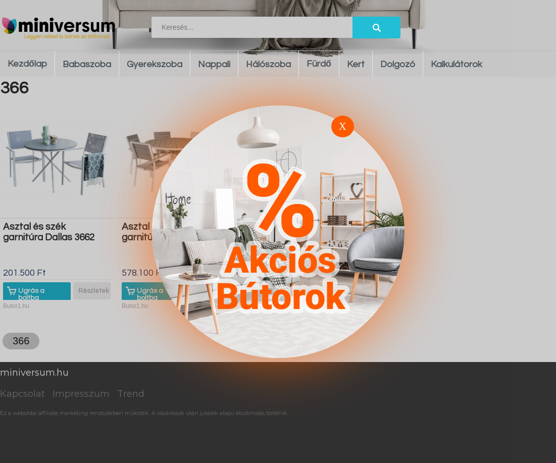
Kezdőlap (27, 64)
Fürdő (319, 64)
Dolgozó (397, 64)
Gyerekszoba (154, 64)
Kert (356, 64)
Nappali (214, 64)
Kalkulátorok (456, 64)
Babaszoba (87, 64)
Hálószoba (268, 64)
